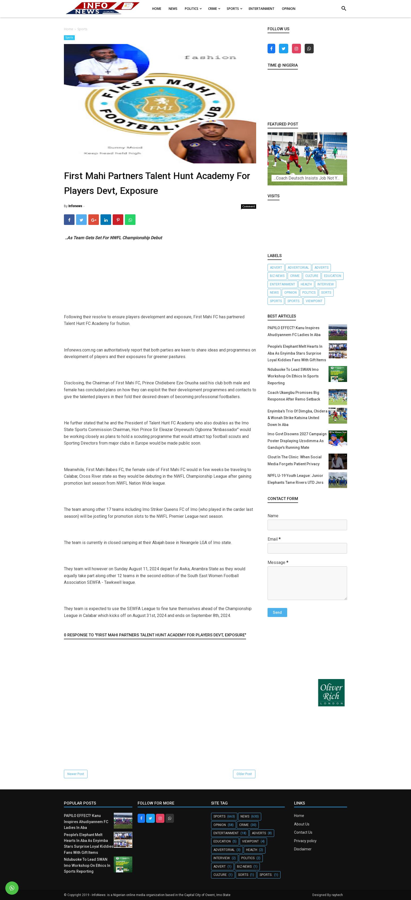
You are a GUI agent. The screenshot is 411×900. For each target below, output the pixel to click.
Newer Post (75, 774)
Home (299, 816)
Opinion (290, 292)
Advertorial (298, 267)
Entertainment (282, 284)
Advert (276, 267)
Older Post (244, 774)
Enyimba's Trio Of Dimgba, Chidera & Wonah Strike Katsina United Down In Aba (297, 418)
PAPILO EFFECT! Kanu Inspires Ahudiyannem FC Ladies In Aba (86, 822)
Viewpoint (314, 301)
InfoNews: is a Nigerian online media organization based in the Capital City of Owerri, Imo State (161, 895)
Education (332, 276)
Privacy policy (305, 841)
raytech (337, 895)
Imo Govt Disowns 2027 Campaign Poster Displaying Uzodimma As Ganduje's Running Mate (297, 441)
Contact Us (303, 832)
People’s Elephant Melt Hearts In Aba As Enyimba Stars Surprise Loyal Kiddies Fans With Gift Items (297, 353)
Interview (325, 284)
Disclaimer (303, 849)
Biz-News (277, 276)
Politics (309, 292)
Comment (248, 206)
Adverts (321, 267)
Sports (69, 37)
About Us (301, 824)
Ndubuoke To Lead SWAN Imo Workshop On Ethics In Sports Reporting (293, 376)
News (274, 292)
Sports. (293, 301)
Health (306, 284)
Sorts (326, 292)
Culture (311, 276)
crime (295, 276)
